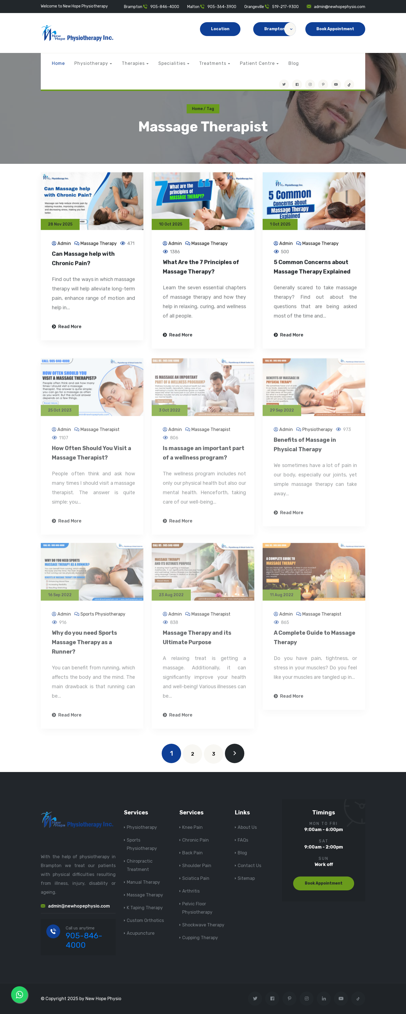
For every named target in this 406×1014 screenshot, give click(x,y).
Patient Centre (257, 63)
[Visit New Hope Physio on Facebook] (297, 85)
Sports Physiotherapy (102, 616)
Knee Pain (192, 827)
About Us (247, 827)
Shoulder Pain (196, 865)
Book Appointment (335, 29)
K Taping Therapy (145, 907)
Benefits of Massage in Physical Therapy (305, 447)
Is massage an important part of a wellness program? (203, 455)
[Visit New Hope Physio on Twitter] (284, 85)
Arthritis (191, 891)
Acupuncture (140, 933)
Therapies (133, 63)
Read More (67, 327)
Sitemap (246, 878)
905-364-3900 (221, 6)
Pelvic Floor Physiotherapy (197, 908)
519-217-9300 (285, 6)
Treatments (212, 63)
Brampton (280, 29)
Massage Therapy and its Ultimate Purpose (197, 640)
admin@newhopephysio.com (339, 6)
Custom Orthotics (145, 920)
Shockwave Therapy (203, 925)
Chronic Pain (195, 840)
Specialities (172, 63)
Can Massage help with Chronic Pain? (83, 259)
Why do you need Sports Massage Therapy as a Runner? (84, 645)
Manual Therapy (143, 882)
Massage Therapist (100, 432)
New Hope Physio (103, 998)
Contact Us (249, 865)
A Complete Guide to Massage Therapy (314, 640)
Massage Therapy (98, 244)
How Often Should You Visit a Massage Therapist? (91, 455)
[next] (234, 753)
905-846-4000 (164, 6)
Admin (64, 244)
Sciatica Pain (195, 878)
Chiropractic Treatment (140, 865)
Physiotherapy (91, 63)
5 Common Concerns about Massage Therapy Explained (312, 267)
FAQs (243, 840)
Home (58, 63)
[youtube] (336, 85)
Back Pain (192, 852)
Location (220, 29)
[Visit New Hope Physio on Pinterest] (323, 85)
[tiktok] (349, 85)
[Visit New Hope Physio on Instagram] (310, 85)
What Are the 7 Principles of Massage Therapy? (201, 267)
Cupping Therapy (200, 937)
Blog (293, 63)
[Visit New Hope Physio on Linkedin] (324, 999)
